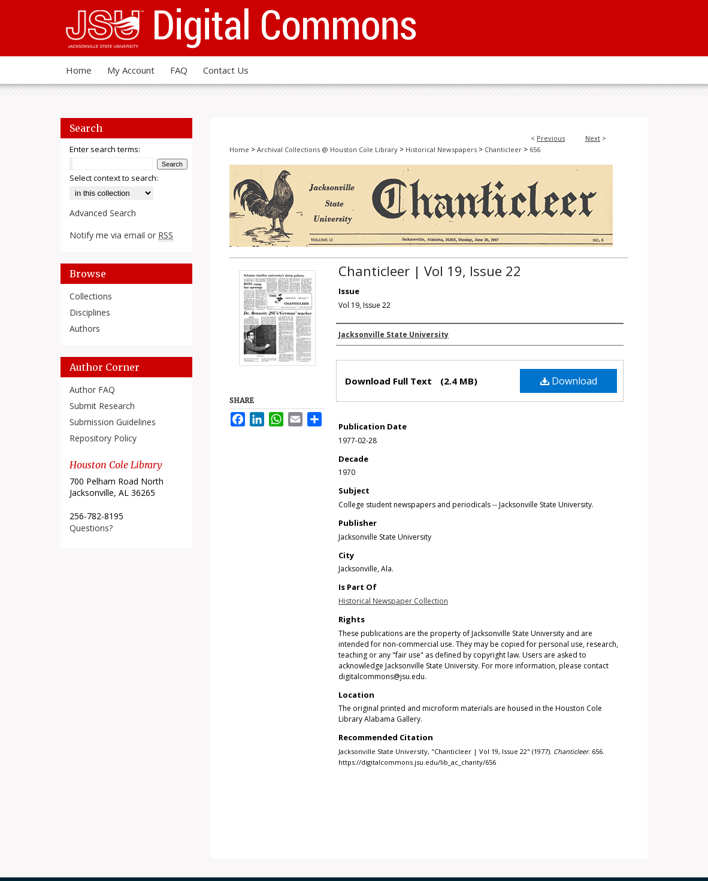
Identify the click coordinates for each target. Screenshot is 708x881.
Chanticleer (503, 149)
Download (568, 380)
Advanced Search (102, 213)
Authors (84, 328)
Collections (90, 296)
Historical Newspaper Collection (393, 601)
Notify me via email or (121, 235)
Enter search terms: (104, 149)
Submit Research (102, 405)
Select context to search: (113, 177)
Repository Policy (103, 438)
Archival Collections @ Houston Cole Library (327, 149)
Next (592, 138)
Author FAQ (92, 389)
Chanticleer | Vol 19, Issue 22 (429, 271)
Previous (551, 138)
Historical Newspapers (441, 149)
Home (239, 149)
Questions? (91, 528)
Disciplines (89, 312)
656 (535, 149)
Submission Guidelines (112, 422)
